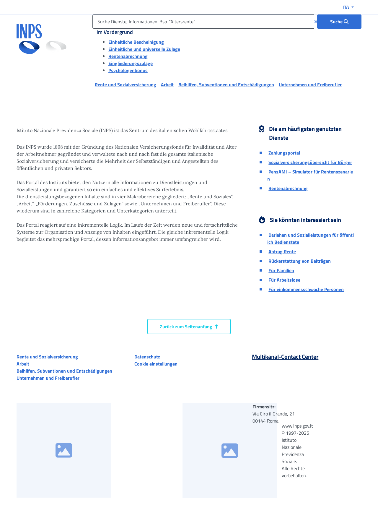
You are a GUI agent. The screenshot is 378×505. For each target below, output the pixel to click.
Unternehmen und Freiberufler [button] (310, 84)
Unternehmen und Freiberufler (48, 377)
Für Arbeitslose (284, 279)
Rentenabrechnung (128, 56)
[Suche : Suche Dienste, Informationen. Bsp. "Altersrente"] (339, 21)
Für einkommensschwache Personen (306, 289)
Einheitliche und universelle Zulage (144, 49)
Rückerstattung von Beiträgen (299, 260)
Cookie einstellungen (155, 363)
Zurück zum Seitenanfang (189, 326)
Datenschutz (147, 356)
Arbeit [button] (167, 84)
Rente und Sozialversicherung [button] (125, 84)
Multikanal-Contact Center (285, 356)
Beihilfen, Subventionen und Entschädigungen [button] (226, 84)
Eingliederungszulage (130, 63)
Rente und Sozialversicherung (47, 356)
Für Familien (281, 270)
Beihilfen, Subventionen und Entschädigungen (64, 370)
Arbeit (23, 363)
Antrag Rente (282, 251)
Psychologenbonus (128, 70)
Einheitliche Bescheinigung (136, 42)
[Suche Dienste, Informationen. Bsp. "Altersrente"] (203, 21)
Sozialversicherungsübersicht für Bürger (310, 162)
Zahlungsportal (284, 152)
